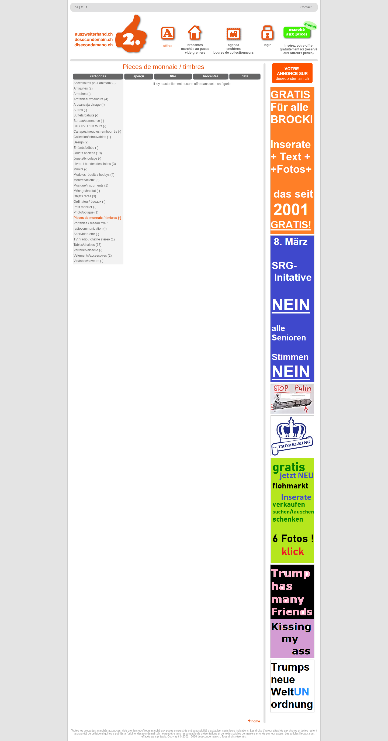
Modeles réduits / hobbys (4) (94, 175)
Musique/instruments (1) (91, 185)
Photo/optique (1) (86, 212)
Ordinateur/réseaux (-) (89, 202)
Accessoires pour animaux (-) (95, 83)
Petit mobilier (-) (85, 207)
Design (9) (81, 142)
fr (82, 7)
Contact (305, 7)
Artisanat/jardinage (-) (89, 104)
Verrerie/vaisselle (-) (88, 250)
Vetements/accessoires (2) (93, 255)
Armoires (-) (82, 94)
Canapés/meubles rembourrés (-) (97, 131)
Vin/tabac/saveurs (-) (88, 261)
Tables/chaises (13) (87, 245)
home (257, 721)
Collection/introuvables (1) (92, 137)
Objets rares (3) (85, 196)
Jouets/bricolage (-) (87, 158)
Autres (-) (80, 110)
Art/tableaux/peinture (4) (91, 99)
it (86, 7)
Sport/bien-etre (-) (86, 234)
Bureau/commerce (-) (89, 121)
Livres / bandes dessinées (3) (95, 164)
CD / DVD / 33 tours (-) (90, 126)
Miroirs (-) (80, 169)
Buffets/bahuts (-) (86, 115)
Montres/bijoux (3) (86, 180)
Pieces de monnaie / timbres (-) (97, 218)
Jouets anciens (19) (88, 153)
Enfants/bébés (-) (86, 148)
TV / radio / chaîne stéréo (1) (94, 239)
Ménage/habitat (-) (87, 191)
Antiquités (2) (83, 88)
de (76, 7)
